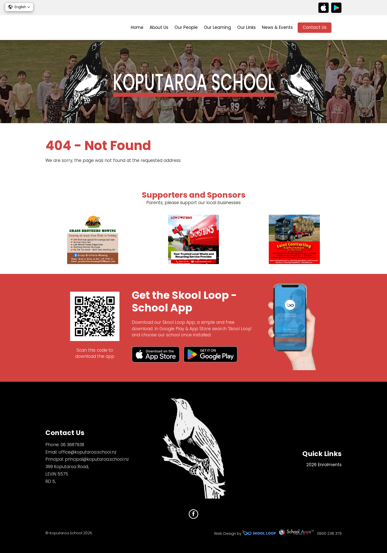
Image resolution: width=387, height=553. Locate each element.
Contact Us (315, 27)
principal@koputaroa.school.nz (97, 459)
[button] (19, 7)
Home (137, 27)
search (339, 27)
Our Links (246, 27)
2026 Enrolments (324, 465)
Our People (186, 27)
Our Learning (217, 27)
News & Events (277, 27)
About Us (159, 27)
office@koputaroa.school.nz (87, 452)
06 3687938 (72, 445)
